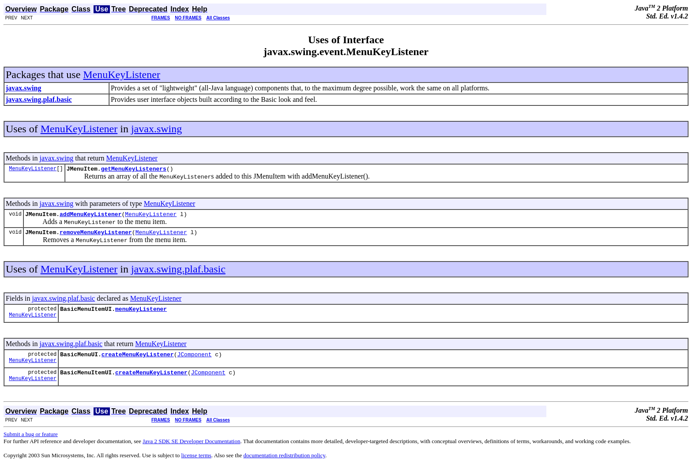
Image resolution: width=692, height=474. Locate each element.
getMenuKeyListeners (133, 170)
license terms (196, 463)
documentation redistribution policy (284, 463)
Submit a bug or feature (31, 442)
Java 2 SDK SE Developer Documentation (191, 449)
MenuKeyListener (121, 74)
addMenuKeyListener (90, 216)
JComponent (194, 361)
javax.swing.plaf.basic (178, 273)
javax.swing (156, 128)
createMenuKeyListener (138, 361)
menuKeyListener (141, 314)
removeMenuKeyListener (96, 236)
